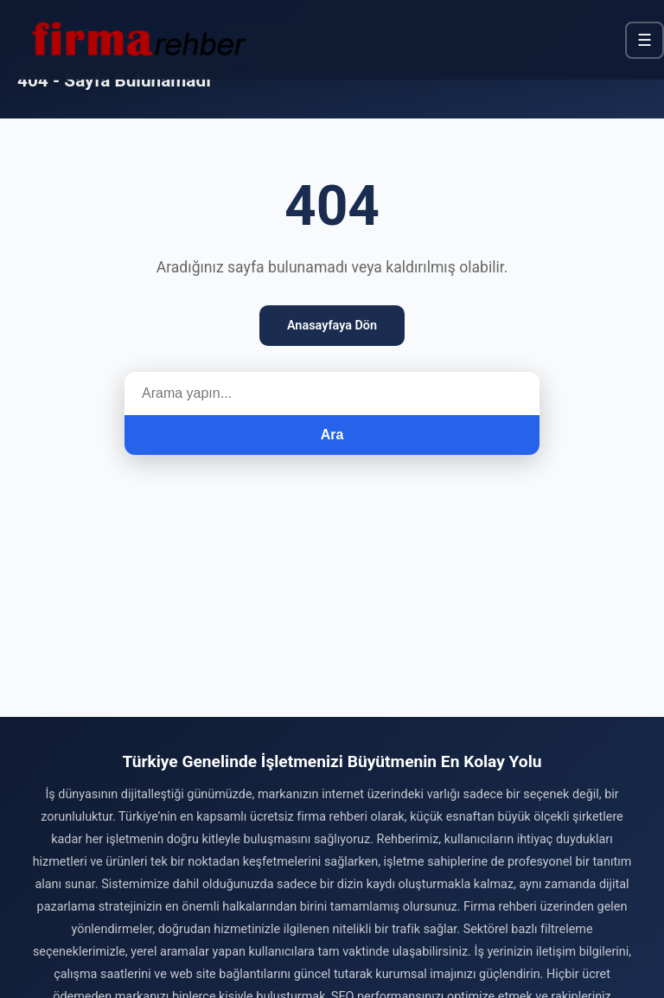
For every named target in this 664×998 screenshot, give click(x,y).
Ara (332, 434)
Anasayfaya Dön (332, 325)
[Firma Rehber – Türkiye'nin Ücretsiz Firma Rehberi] (137, 39)
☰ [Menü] (644, 40)
